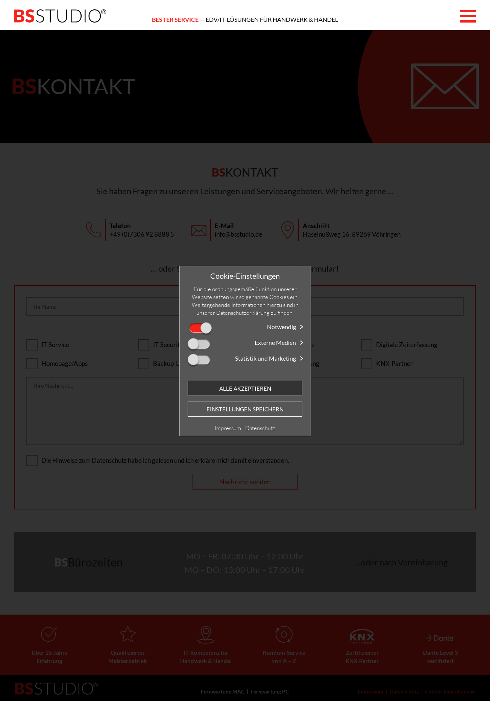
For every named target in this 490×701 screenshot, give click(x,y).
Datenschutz (260, 428)
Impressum (228, 428)
